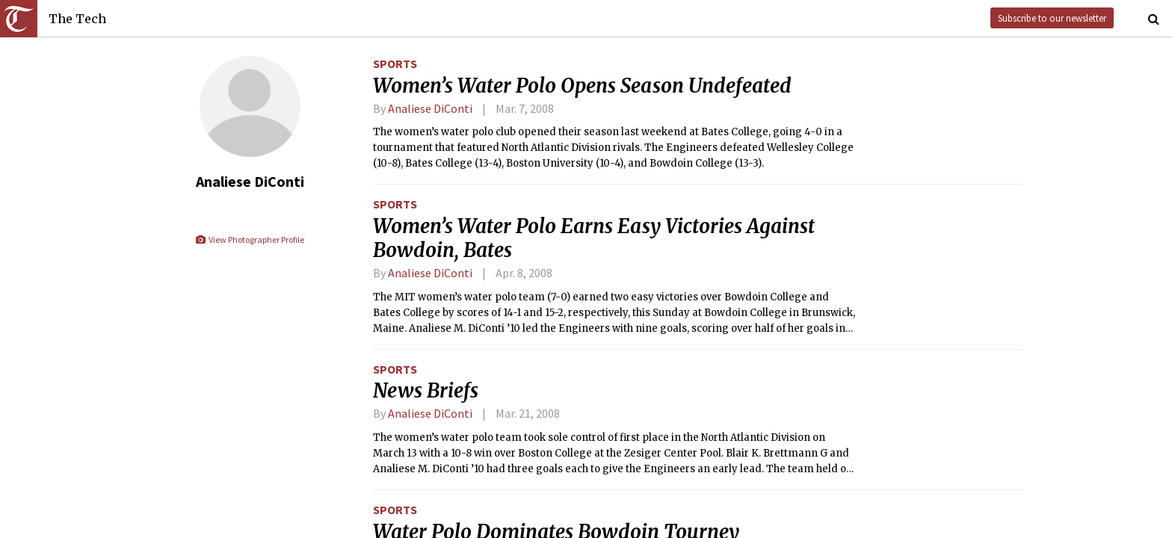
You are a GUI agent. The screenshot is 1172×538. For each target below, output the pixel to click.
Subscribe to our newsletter (1052, 18)
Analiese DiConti (430, 108)
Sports (395, 63)
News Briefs (425, 391)
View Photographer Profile (249, 239)
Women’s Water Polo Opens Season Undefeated (582, 86)
